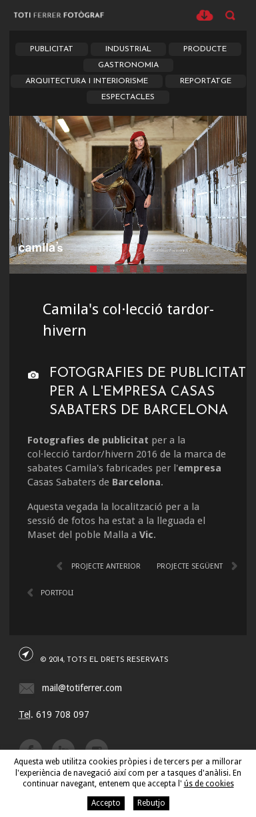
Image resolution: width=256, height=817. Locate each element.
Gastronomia (128, 65)
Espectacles (128, 97)
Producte (205, 49)
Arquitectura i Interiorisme (86, 81)
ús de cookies (209, 783)
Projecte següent (190, 566)
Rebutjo (151, 803)
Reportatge (205, 81)
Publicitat (51, 49)
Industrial (128, 49)
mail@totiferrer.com (82, 687)
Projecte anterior (106, 566)
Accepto (106, 803)
